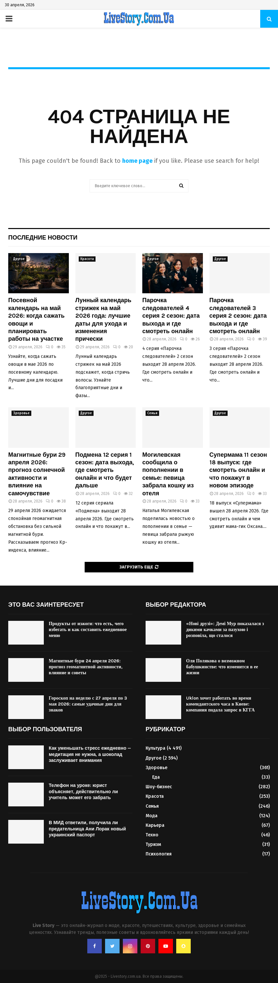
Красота (87, 259)
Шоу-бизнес (159, 787)
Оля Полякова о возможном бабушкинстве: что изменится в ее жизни (222, 667)
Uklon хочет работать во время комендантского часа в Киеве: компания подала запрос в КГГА (220, 704)
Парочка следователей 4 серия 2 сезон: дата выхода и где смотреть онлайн (171, 316)
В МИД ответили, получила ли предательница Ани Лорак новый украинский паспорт (87, 828)
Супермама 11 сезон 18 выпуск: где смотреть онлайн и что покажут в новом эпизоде (238, 470)
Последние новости (42, 237)
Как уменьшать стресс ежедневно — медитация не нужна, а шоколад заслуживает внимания (90, 754)
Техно (152, 835)
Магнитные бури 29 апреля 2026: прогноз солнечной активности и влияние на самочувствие (37, 474)
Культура (155, 748)
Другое (19, 259)
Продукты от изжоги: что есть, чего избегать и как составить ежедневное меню (88, 629)
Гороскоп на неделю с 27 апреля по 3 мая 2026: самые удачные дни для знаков (88, 704)
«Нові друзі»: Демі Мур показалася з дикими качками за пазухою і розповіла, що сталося (225, 629)
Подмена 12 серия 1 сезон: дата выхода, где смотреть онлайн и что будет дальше (104, 470)
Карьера (155, 825)
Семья (152, 413)
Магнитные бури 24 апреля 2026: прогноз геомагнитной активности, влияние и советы (86, 667)
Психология (159, 854)
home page (137, 160)
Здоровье (21, 413)
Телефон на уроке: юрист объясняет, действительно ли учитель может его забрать (83, 791)
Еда (156, 777)
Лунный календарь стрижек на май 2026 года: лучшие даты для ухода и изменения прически (103, 319)
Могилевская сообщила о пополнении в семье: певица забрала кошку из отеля (168, 474)
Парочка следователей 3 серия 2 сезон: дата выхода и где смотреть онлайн (238, 316)
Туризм (153, 844)
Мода (151, 816)
